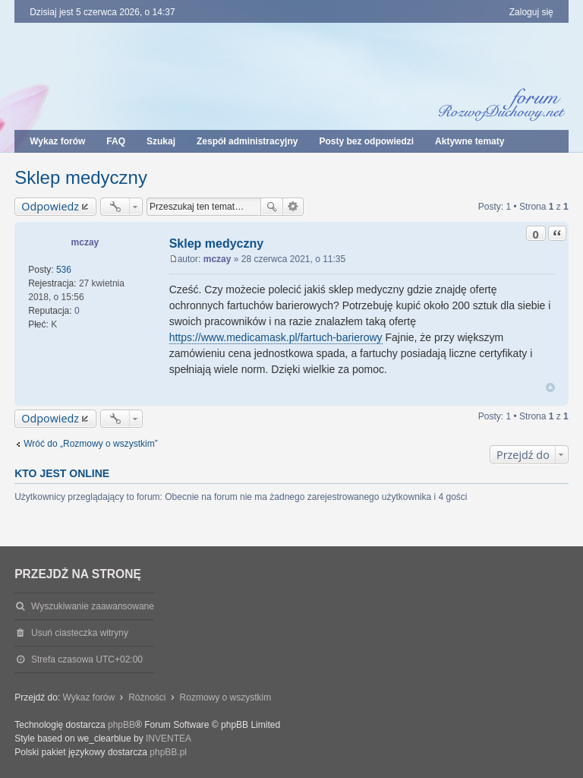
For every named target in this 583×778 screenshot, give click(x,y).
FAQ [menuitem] (115, 141)
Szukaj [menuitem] (161, 141)
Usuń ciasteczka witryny (79, 633)
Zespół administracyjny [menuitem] (247, 141)
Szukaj (271, 207)
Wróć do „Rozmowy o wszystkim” (90, 443)
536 (63, 269)
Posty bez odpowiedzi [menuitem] (366, 141)
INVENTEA (168, 738)
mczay (85, 242)
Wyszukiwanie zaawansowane (293, 207)
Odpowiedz (50, 206)
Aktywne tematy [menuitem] (469, 141)
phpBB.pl (168, 752)
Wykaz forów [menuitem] (57, 141)
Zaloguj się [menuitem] (531, 12)
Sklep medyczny (80, 177)
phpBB (121, 724)
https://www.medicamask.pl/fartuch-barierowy (276, 337)
